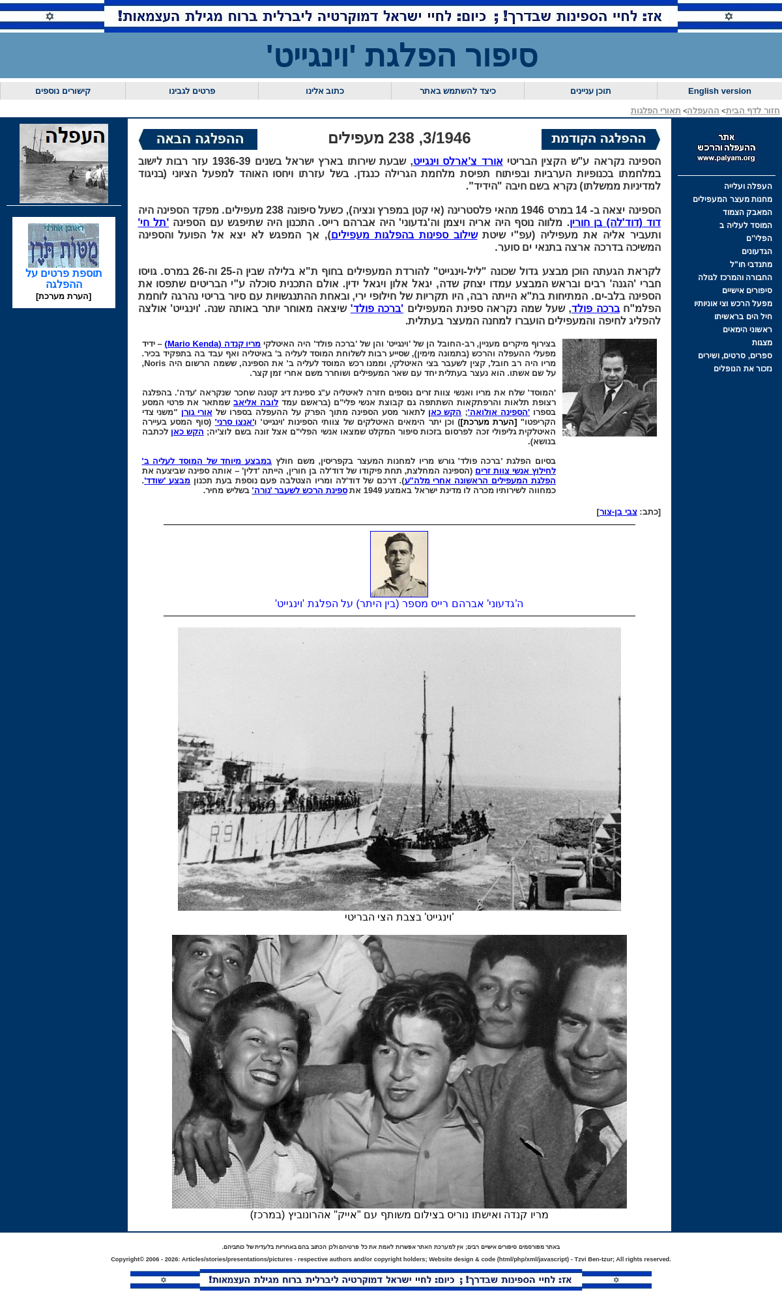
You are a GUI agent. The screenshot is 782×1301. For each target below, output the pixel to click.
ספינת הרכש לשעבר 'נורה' (299, 490)
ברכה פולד (596, 308)
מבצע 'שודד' (167, 480)
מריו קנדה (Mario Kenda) (213, 344)
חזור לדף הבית (753, 110)
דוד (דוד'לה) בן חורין (615, 222)
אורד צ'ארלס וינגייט (458, 161)
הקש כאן (445, 412)
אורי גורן (196, 412)
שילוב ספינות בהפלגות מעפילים (404, 234)
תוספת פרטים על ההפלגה (63, 274)
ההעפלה (703, 110)
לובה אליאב (255, 402)
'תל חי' (153, 222)
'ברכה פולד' (377, 308)
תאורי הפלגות (656, 110)
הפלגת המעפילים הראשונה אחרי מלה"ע (481, 480)
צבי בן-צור (618, 512)
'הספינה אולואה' (499, 412)
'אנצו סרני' (235, 422)
